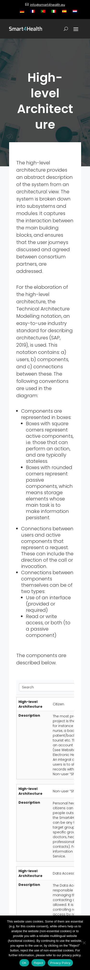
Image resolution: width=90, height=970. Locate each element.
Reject (38, 963)
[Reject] (84, 942)
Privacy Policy (60, 963)
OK (24, 963)
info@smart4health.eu (47, 4)
